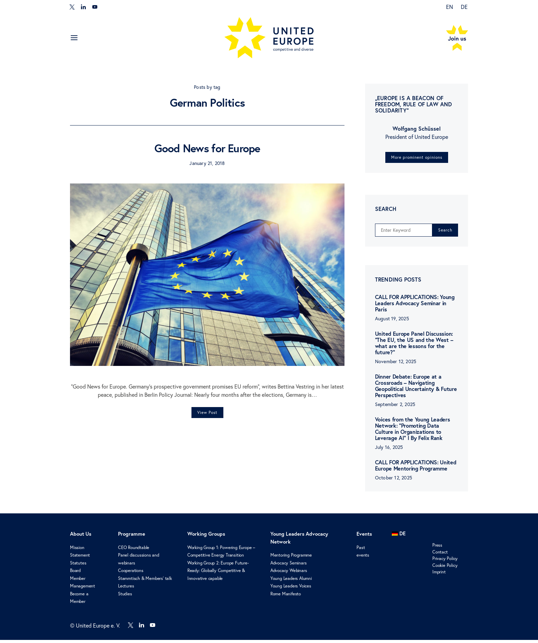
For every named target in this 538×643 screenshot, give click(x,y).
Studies (125, 596)
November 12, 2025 (395, 365)
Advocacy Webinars (288, 573)
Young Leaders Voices (290, 589)
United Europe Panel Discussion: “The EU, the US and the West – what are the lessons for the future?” (414, 346)
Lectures (126, 589)
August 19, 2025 (392, 322)
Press (437, 548)
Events (364, 537)
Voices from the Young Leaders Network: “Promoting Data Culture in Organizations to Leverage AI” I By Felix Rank (412, 432)
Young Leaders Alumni (291, 581)
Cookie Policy (444, 568)
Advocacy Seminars (288, 566)
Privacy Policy (445, 561)
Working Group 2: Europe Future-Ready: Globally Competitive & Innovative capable (218, 573)
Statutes (78, 566)
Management (82, 589)
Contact (440, 555)
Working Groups (206, 537)
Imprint (439, 575)
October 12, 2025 (393, 481)
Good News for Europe (207, 148)
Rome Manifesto (285, 596)
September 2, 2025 (395, 408)
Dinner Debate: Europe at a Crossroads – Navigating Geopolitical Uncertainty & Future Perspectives (416, 389)
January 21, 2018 (207, 163)
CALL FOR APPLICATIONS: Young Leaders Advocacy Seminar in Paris (415, 306)
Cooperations (130, 573)
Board (75, 573)
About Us (80, 537)
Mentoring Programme (291, 558)
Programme (131, 537)
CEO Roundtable (133, 550)
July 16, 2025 (389, 451)
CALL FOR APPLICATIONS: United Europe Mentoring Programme (415, 468)
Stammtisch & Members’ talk (145, 581)
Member (77, 581)
